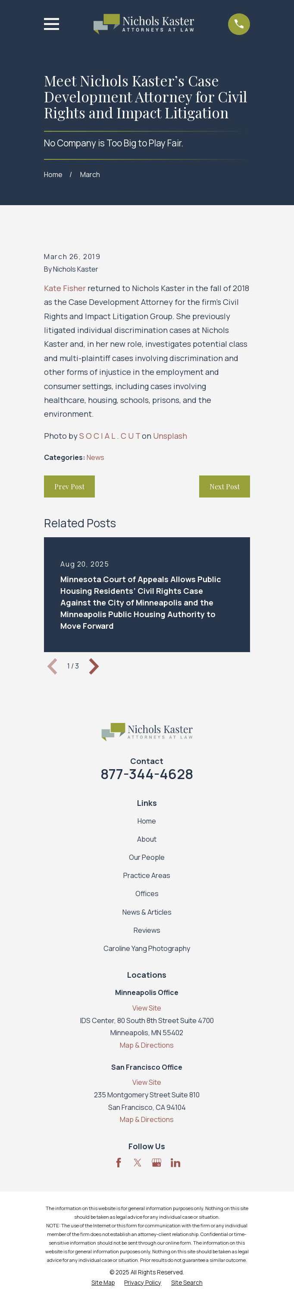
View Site (146, 1008)
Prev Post (69, 486)
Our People (147, 857)
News (95, 457)
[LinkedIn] (175, 1162)
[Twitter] (137, 1162)
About (146, 839)
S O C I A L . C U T (109, 436)
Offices (147, 893)
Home (147, 821)
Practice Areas (146, 875)
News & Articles (147, 912)
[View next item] (94, 666)
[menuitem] (103, 1283)
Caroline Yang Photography (146, 948)
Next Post (225, 486)
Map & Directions (147, 1045)
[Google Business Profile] (156, 1162)
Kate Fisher (65, 288)
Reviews (147, 930)
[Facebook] (118, 1162)
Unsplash (170, 436)
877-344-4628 (146, 773)
